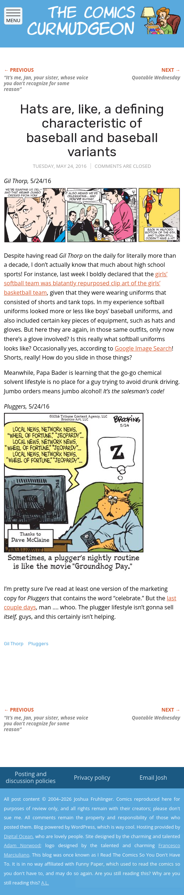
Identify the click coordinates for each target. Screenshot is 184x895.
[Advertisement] (88, 684)
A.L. (45, 882)
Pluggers (38, 643)
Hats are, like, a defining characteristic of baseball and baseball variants (92, 130)
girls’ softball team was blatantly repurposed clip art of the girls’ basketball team (86, 283)
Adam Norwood (22, 845)
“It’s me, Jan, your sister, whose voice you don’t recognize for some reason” (46, 83)
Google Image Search (143, 348)
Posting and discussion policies (31, 777)
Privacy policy (92, 778)
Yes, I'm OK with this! (122, 868)
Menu (13, 18)
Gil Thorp (14, 643)
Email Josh (153, 778)
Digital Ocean (18, 836)
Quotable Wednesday (156, 77)
